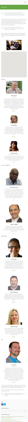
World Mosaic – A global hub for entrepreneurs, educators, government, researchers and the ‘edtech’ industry (13, 417)
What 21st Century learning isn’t (6, 418)
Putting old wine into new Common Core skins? (9, 420)
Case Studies (7, 389)
